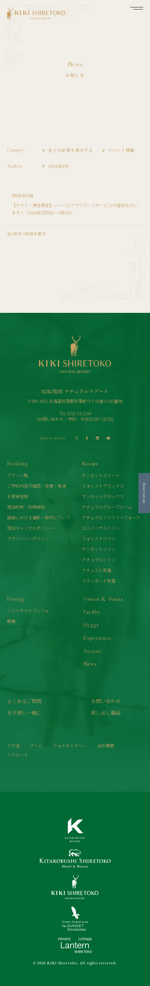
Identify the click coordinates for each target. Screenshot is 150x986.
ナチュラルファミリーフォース (111, 517)
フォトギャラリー (70, 745)
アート (36, 745)
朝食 (11, 621)
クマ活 (13, 745)
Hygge (91, 624)
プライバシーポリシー (28, 538)
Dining (15, 598)
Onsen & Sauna (103, 598)
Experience (97, 637)
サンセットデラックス (103, 496)
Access (92, 650)
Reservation (144, 493)
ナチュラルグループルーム (107, 507)
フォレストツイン (99, 538)
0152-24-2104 (79, 413)
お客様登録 (17, 496)
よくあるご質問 (24, 700)
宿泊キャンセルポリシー (30, 528)
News (90, 663)
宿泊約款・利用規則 (26, 507)
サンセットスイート (101, 475)
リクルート (17, 755)
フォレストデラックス (103, 486)
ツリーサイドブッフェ (28, 610)
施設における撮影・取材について (38, 517)
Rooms (90, 463)
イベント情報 (121, 150)
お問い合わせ (105, 700)
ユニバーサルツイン (101, 528)
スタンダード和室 (99, 581)
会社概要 (105, 745)
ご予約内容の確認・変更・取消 (36, 486)
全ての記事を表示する (70, 150)
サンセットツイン (99, 549)
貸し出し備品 (105, 712)
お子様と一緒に (24, 712)
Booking (17, 463)
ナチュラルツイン (99, 559)
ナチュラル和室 (96, 570)
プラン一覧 (17, 475)
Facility (92, 611)
